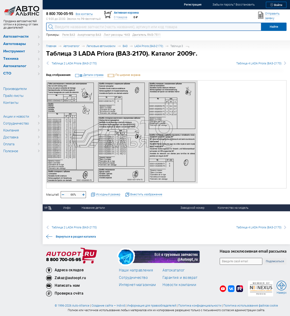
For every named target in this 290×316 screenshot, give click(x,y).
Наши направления (136, 270)
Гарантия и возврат (180, 277)
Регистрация (192, 4)
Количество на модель (233, 208)
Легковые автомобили (100, 46)
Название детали (93, 208)
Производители (15, 88)
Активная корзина (126, 13)
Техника (10, 59)
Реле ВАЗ (68, 35)
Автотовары (14, 44)
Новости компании (179, 284)
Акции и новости (16, 116)
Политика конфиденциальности (199, 305)
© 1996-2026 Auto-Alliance (72, 305)
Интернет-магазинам (137, 284)
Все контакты (84, 14)
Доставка (10, 137)
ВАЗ (125, 46)
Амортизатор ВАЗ (89, 35)
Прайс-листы (13, 95)
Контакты (10, 102)
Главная (51, 46)
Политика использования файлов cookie (250, 305)
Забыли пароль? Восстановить (234, 4)
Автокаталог (15, 66)
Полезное (10, 151)
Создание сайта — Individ (108, 305)
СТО (7, 73)
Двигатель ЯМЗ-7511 (146, 35)
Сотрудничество (16, 123)
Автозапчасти (16, 37)
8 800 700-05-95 (63, 260)
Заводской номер (192, 208)
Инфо (67, 208)
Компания (11, 130)
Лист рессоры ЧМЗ (117, 35)
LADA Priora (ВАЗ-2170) (148, 46)
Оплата (9, 144)
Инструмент (14, 51)
